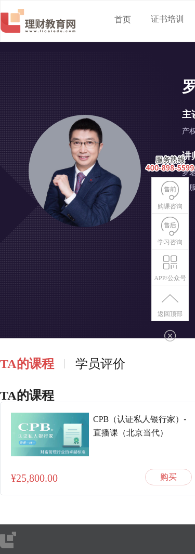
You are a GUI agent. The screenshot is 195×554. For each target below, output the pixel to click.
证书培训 (167, 19)
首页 (122, 19)
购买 (168, 476)
